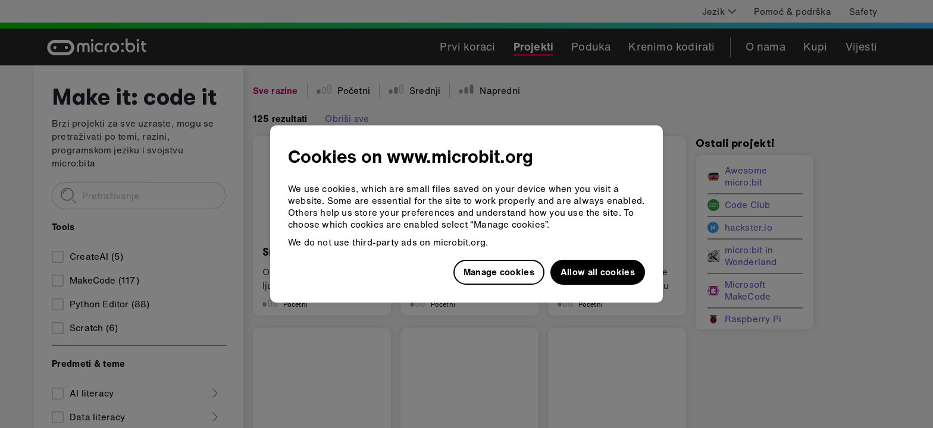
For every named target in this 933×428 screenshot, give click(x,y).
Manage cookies (499, 271)
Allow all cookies (598, 271)
